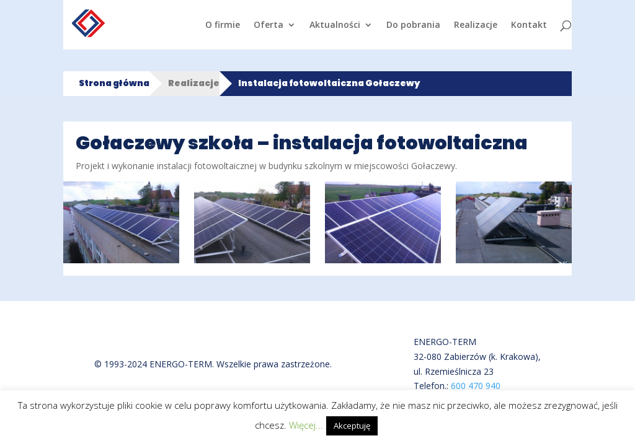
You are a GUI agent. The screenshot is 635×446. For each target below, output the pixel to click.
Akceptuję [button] (352, 425)
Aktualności (334, 25)
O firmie (222, 25)
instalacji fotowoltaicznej (207, 166)
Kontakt (529, 25)
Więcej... (306, 425)
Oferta (268, 25)
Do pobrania (413, 25)
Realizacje (475, 25)
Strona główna (114, 83)
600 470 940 (475, 385)
